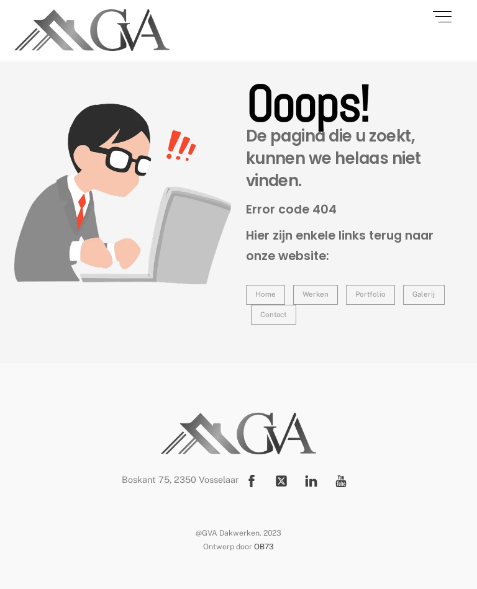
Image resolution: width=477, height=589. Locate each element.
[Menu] (442, 16)
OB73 (264, 546)
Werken (315, 294)
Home (265, 294)
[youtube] (341, 479)
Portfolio (370, 294)
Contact (273, 314)
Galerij (423, 294)
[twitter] (281, 479)
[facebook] (251, 479)
